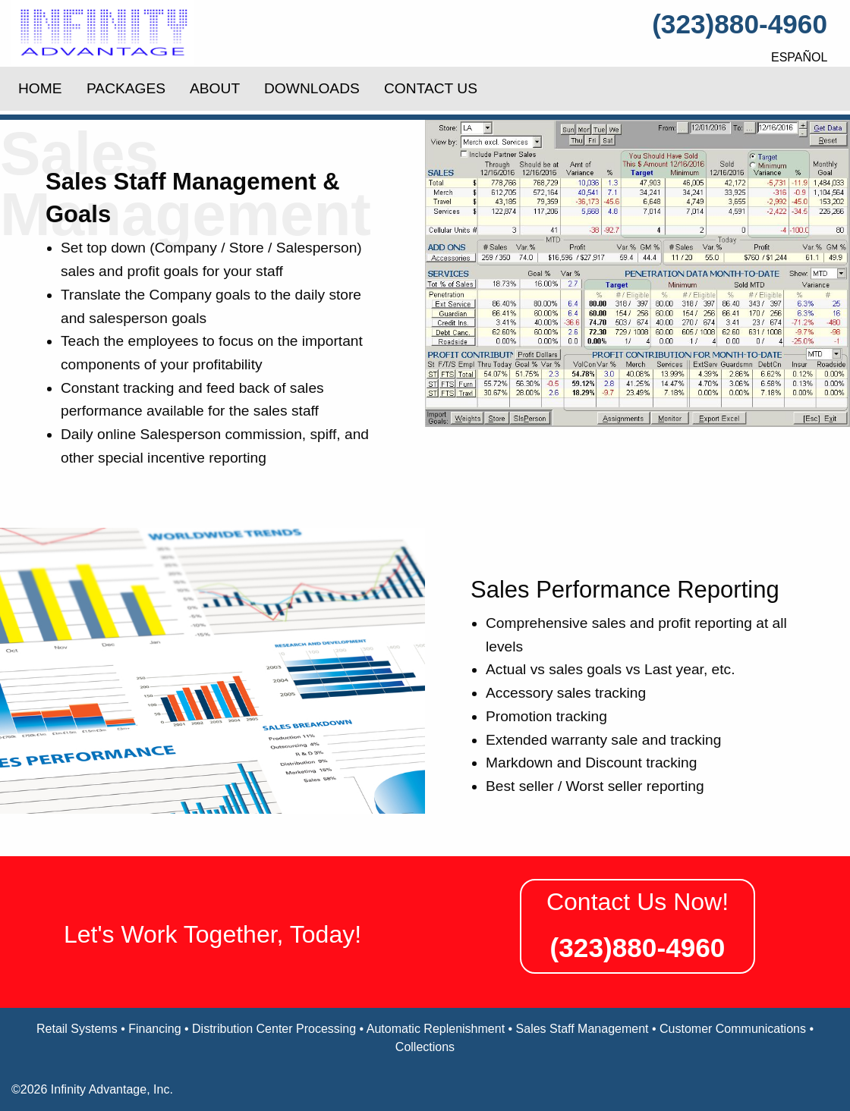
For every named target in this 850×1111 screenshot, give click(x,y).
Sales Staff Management (582, 1028)
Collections (425, 1046)
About (215, 88)
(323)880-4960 (739, 24)
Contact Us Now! (637, 901)
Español (799, 57)
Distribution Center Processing (274, 1028)
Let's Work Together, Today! (212, 934)
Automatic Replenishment (436, 1028)
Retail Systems (77, 1028)
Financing (154, 1028)
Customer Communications (733, 1028)
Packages (126, 88)
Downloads (312, 88)
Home (40, 88)
